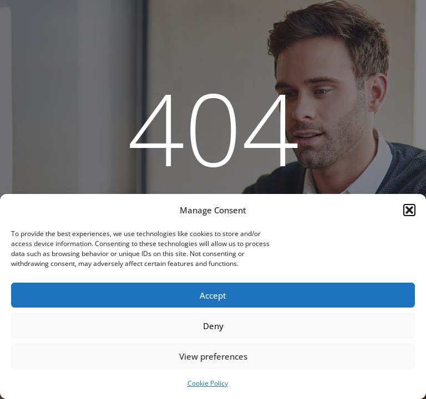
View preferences (213, 356)
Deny (213, 325)
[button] (409, 210)
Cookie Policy (207, 383)
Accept (213, 295)
